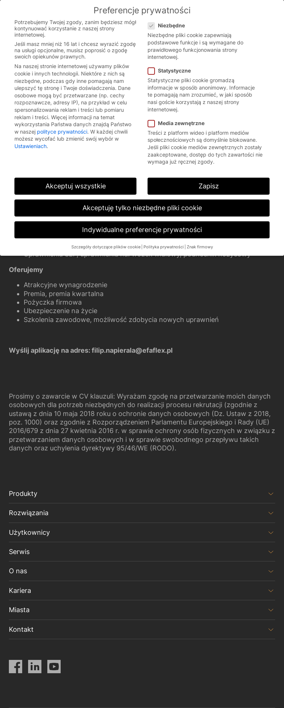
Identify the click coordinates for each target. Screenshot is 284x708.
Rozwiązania (28, 513)
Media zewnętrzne (178, 123)
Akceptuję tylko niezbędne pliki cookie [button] (142, 208)
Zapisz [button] (209, 186)
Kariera (20, 590)
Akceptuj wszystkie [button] (75, 186)
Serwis (19, 552)
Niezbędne (169, 25)
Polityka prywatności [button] (163, 247)
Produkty (23, 493)
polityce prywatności (62, 131)
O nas (18, 571)
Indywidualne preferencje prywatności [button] (142, 230)
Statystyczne (172, 70)
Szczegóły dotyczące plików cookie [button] (106, 247)
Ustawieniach (30, 146)
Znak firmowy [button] (200, 247)
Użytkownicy (29, 532)
